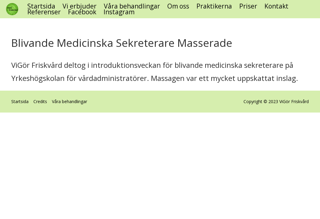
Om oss (178, 6)
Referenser (44, 12)
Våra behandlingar (132, 6)
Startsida (41, 6)
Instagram (119, 12)
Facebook (82, 12)
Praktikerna (214, 6)
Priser (248, 6)
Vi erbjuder (80, 6)
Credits (40, 101)
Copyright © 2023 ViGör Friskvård (276, 102)
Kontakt (276, 6)
